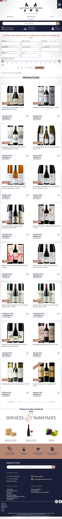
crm (39, 517)
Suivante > (52, 402)
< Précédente (11, 402)
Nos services (10, 73)
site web (32, 517)
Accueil (3, 73)
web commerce (36, 517)
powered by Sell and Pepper (26, 517)
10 (42, 402)
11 (46, 402)
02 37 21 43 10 (38, 476)
